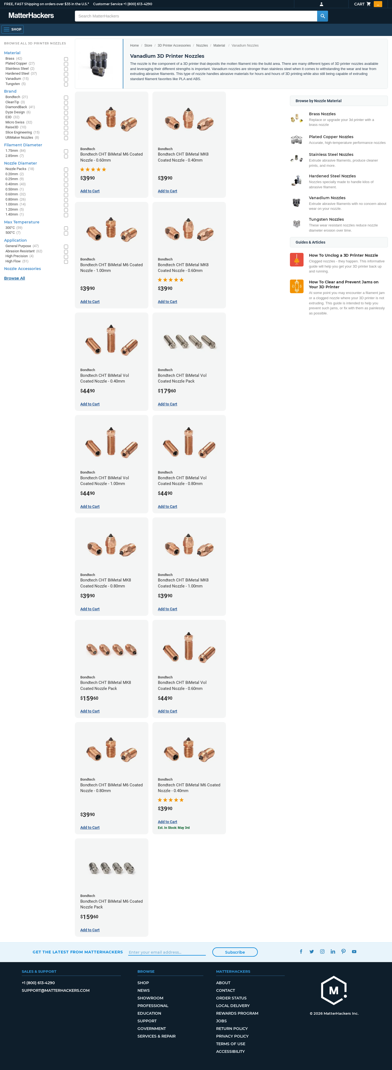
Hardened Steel (21, 73)
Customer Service (107, 4)
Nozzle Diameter (20, 163)
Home (134, 45)
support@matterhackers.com (56, 990)
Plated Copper (20, 63)
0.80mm (15, 199)
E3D (12, 117)
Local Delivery (233, 1005)
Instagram (322, 951)
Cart (368, 4)
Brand (10, 91)
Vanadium (17, 78)
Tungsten (15, 84)
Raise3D (15, 127)
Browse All (14, 278)
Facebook (301, 951)
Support (147, 1021)
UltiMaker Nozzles (22, 137)
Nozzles (202, 45)
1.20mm (14, 209)
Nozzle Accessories (22, 268)
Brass (13, 58)
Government (151, 1028)
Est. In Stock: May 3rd (174, 828)
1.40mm (14, 214)
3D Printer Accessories (174, 45)
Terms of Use (230, 1043)
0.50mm (14, 189)
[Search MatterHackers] (322, 16)
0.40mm (15, 184)
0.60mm (15, 194)
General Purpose (22, 246)
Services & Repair (156, 1036)
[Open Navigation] (12, 29)
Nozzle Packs (19, 169)
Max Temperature (21, 222)
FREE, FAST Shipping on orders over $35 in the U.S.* (46, 4)
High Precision (19, 256)
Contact (225, 990)
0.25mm (14, 179)
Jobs (221, 1021)
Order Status (231, 998)
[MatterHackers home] (334, 991)
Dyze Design (18, 112)
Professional (152, 1005)
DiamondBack (20, 107)
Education (149, 1013)
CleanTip (15, 102)
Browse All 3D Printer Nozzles (35, 43)
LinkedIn (333, 951)
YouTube (354, 951)
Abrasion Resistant (23, 251)
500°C (13, 232)
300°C (14, 228)
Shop (143, 982)
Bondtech (16, 97)
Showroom (150, 998)
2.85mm (14, 156)
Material (219, 45)
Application (15, 240)
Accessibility (230, 1051)
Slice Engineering (22, 132)
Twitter (311, 951)
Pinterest (343, 951)
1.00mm (15, 204)
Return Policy (232, 1028)
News (143, 990)
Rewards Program (237, 1013)
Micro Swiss (18, 122)
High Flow (17, 261)
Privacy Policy (232, 1036)
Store (148, 45)
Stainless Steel (20, 68)
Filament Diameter (23, 145)
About (223, 982)
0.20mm (14, 174)
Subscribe (235, 952)
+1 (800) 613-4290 (137, 4)
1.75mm (15, 150)
